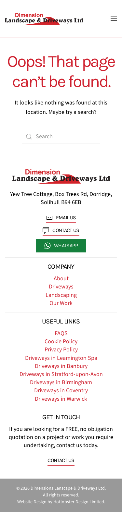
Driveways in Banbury (61, 366)
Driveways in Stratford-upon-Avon (61, 374)
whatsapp (61, 245)
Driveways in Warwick (61, 399)
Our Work (61, 303)
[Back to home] (44, 18)
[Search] (61, 136)
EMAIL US (61, 217)
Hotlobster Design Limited (78, 502)
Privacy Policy (61, 350)
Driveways (61, 287)
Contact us (61, 460)
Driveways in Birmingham (61, 382)
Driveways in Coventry (61, 390)
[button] (114, 18)
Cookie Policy (61, 341)
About (61, 278)
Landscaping (61, 295)
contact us (61, 230)
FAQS (61, 333)
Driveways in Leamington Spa (61, 358)
